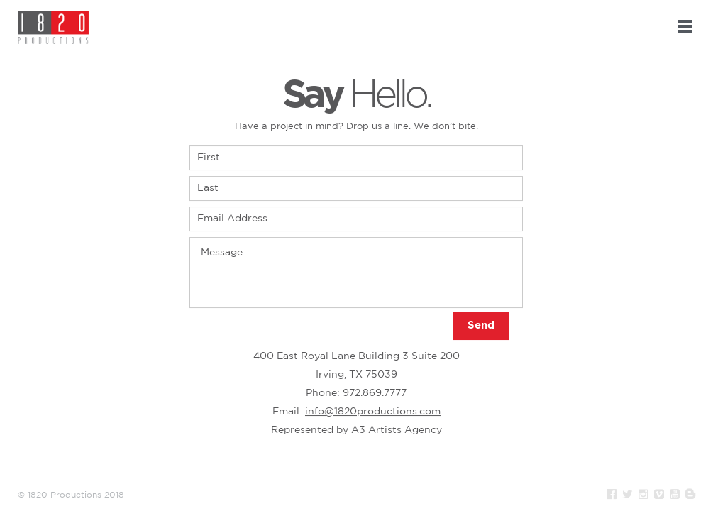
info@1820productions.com (373, 411)
